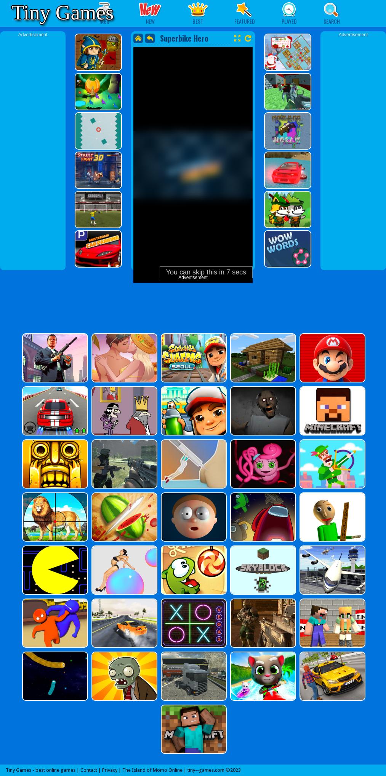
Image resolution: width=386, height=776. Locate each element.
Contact (88, 770)
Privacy (109, 770)
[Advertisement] (32, 152)
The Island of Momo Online (152, 770)
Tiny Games (62, 12)
